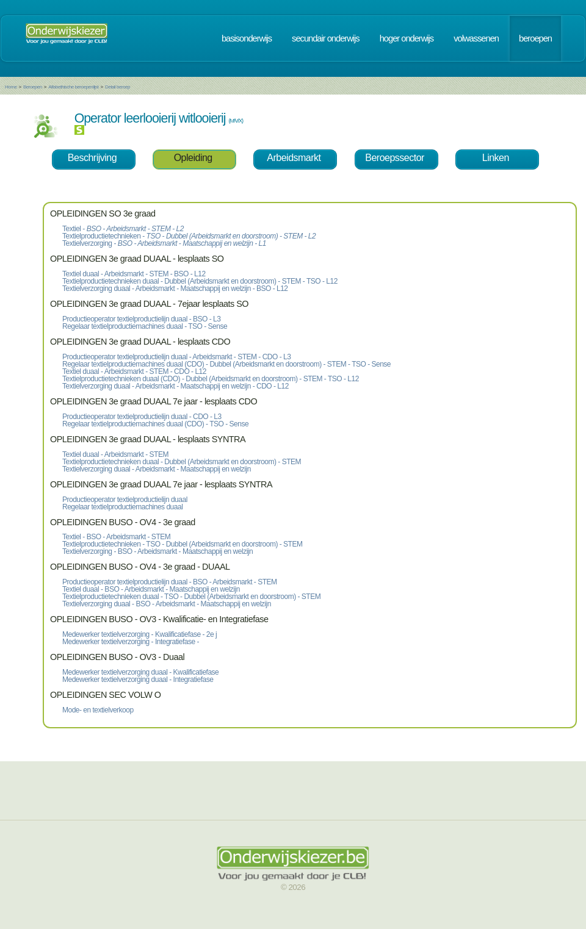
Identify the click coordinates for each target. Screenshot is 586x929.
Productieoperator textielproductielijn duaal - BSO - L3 (141, 319)
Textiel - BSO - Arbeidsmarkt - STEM (116, 537)
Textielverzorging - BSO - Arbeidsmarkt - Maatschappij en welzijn (157, 551)
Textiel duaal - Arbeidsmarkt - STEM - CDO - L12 (134, 371)
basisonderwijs (247, 38)
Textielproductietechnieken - (189, 236)
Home (10, 87)
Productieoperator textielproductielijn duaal (124, 499)
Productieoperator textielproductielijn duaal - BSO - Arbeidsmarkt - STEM (169, 582)
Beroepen (32, 87)
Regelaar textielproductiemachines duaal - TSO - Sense (144, 326)
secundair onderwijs (326, 38)
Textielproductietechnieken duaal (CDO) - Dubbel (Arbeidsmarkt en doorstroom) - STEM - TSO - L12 (210, 379)
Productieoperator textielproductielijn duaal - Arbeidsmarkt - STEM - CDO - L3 (176, 357)
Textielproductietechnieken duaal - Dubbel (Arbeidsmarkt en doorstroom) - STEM (181, 461)
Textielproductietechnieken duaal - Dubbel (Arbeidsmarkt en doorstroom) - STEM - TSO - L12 (200, 281)
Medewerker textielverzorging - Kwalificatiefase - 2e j (139, 634)
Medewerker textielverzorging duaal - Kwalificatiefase (140, 672)
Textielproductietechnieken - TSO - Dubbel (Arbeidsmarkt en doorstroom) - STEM (182, 544)
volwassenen (476, 38)
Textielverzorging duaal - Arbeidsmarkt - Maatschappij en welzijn (156, 469)
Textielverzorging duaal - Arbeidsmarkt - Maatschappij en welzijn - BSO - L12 (175, 288)
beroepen (535, 38)
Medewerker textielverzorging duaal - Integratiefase (137, 679)
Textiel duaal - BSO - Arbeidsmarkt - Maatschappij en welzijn (151, 589)
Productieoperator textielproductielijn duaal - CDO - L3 (142, 416)
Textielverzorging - (164, 243)
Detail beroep (117, 87)
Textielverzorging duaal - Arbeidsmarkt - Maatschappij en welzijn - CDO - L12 (175, 386)
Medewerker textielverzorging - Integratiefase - (130, 641)
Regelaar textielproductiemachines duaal (122, 507)
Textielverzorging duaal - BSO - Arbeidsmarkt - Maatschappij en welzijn (166, 604)
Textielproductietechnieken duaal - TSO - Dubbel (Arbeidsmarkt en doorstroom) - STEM (191, 596)
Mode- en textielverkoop (98, 710)
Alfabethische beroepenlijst (73, 87)
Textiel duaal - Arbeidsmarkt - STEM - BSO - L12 (134, 274)
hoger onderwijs (406, 38)
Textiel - (123, 228)
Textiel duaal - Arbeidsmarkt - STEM (115, 454)
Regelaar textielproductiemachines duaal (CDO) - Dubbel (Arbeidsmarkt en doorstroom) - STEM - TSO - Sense (226, 364)
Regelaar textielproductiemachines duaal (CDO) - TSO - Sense (155, 424)
